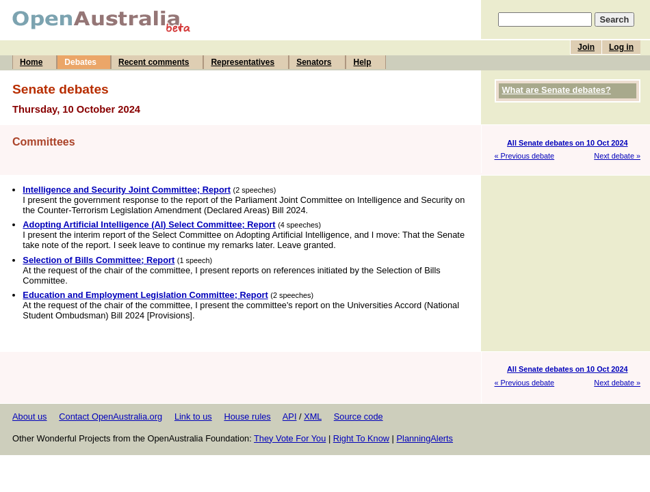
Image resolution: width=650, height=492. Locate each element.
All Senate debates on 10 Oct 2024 (567, 143)
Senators (313, 62)
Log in (621, 47)
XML (313, 416)
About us (29, 416)
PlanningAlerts (425, 438)
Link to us (193, 416)
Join (586, 47)
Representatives (242, 62)
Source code (358, 416)
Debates (80, 62)
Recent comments (153, 62)
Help (362, 62)
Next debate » (617, 156)
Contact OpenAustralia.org (110, 416)
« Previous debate (525, 156)
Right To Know (361, 438)
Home (31, 62)
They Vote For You (290, 438)
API (290, 416)
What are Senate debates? (556, 90)
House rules (247, 416)
